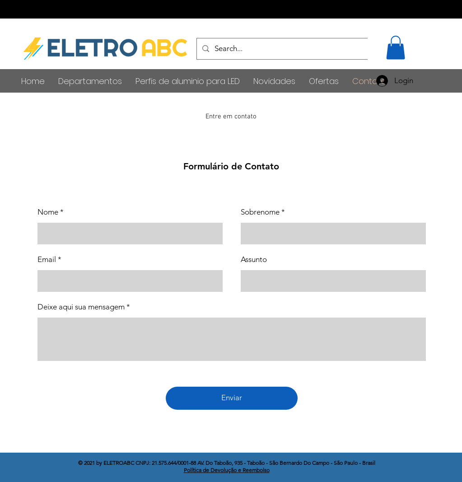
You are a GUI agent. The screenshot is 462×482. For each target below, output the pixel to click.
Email (46, 259)
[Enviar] (232, 398)
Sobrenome (260, 212)
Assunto (254, 259)
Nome (47, 212)
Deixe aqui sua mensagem (81, 307)
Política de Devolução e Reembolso (227, 470)
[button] (396, 48)
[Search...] (329, 48)
